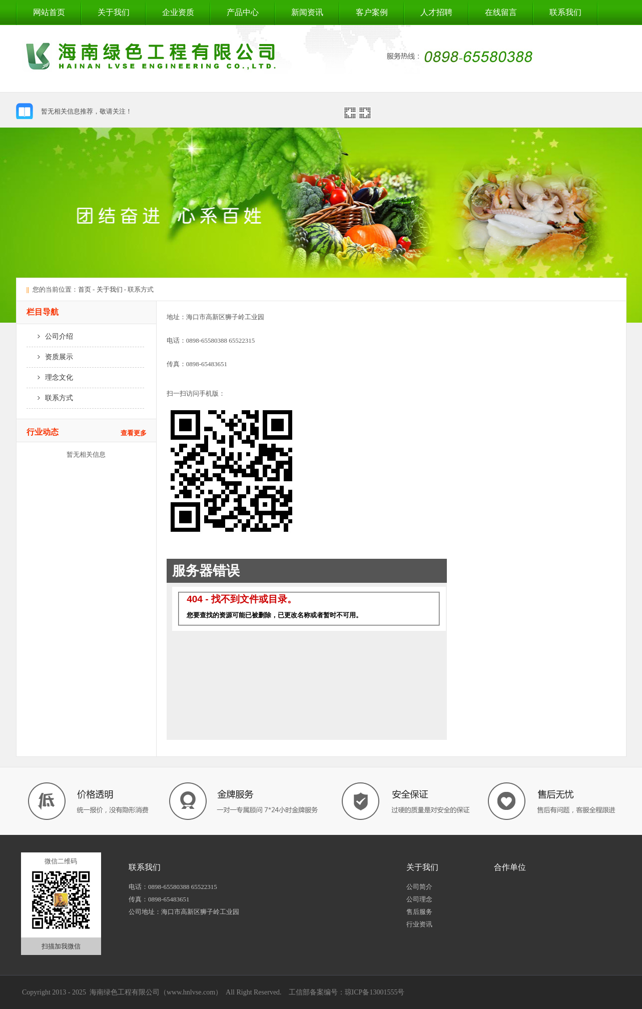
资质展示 (50, 357)
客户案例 (372, 12)
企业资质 (178, 12)
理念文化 (50, 377)
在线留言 (501, 12)
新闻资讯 (307, 12)
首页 (84, 289)
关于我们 (114, 12)
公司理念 (419, 899)
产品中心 (243, 12)
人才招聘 (436, 12)
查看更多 (134, 433)
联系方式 (50, 398)
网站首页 (49, 12)
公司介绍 (50, 336)
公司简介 (419, 886)
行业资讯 (419, 924)
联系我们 (565, 12)
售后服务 (419, 911)
